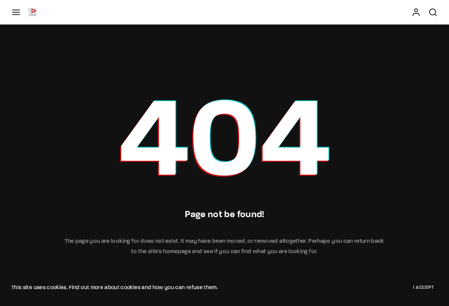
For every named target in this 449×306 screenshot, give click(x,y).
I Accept (423, 287)
